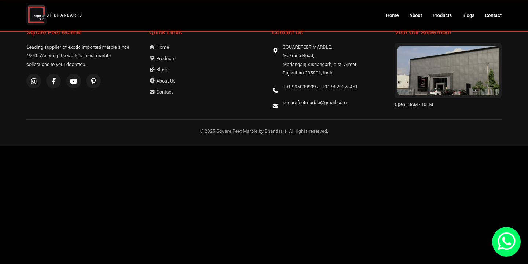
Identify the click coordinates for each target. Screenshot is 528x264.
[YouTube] (73, 81)
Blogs (468, 15)
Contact (493, 15)
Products (442, 15)
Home (392, 15)
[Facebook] (53, 81)
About (415, 15)
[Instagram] (33, 81)
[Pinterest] (93, 81)
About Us (162, 81)
